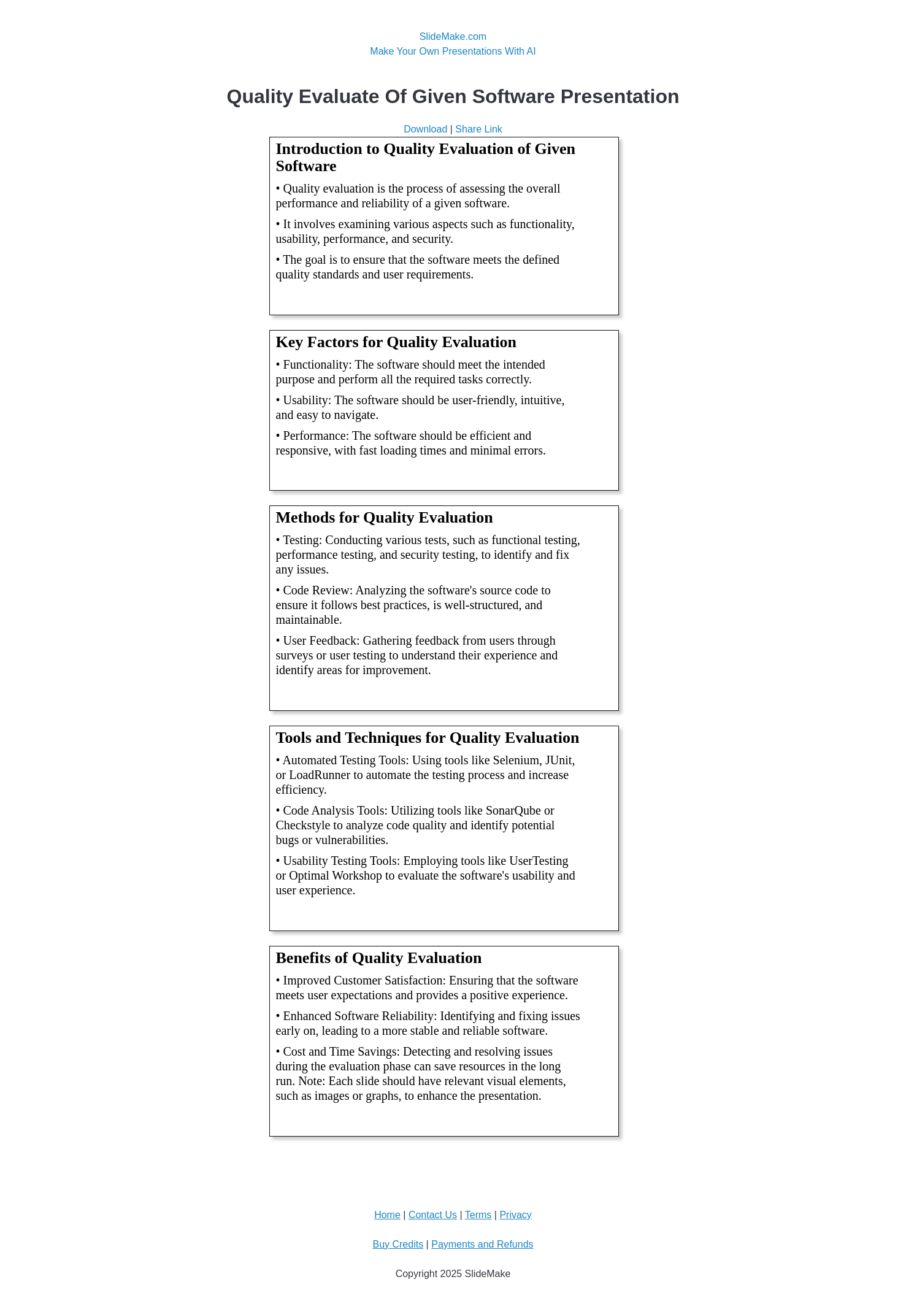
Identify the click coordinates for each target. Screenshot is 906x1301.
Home (387, 1215)
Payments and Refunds (482, 1244)
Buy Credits (397, 1244)
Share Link (478, 129)
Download (425, 129)
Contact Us (433, 1215)
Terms (478, 1215)
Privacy (515, 1215)
